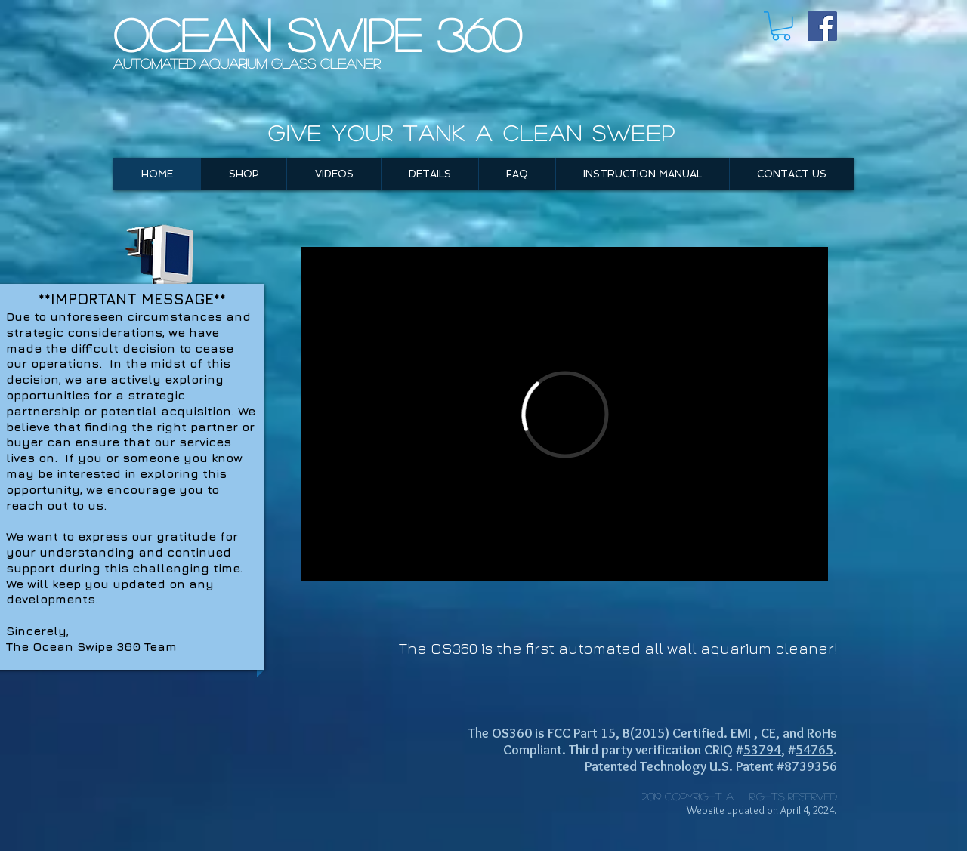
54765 (814, 750)
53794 (762, 750)
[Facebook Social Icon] (822, 26)
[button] (781, 26)
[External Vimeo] (564, 414)
